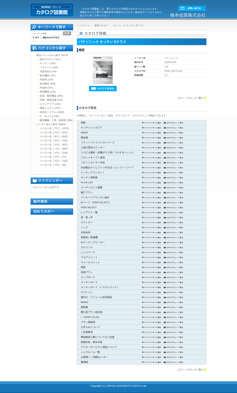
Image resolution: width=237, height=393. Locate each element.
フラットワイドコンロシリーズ (97, 142)
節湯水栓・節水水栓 (91, 342)
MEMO (84, 302)
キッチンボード (89, 282)
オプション (87, 292)
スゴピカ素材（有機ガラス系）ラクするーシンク (107, 152)
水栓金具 (85, 232)
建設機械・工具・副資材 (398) (56, 120)
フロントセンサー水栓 (93, 162)
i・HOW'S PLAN (90, 317)
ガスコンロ (87, 247)
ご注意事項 (87, 332)
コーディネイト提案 (91, 187)
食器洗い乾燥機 (89, 237)
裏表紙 (84, 362)
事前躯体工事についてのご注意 (97, 337)
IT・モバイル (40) (49, 116)
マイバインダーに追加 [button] (151, 122)
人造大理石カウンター (93, 147)
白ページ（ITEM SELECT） (96, 202)
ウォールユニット (90, 262)
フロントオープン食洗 (93, 157)
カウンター (87, 222)
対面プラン (87, 272)
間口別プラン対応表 (91, 312)
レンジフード (88, 252)
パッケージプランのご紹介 (95, 197)
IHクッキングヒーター (93, 242)
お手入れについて (90, 327)
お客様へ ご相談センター (94, 357)
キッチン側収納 (89, 177)
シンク (84, 227)
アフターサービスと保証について (99, 347)
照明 (83, 267)
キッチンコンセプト (91, 127)
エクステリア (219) (50, 104)
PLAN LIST (87, 182)
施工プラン (87, 192)
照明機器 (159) (48, 91)
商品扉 (84, 137)
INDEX (84, 132)
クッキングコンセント (93, 172)
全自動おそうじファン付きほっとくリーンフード (107, 167)
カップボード (88, 277)
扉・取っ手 (87, 217)
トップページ (83, 25)
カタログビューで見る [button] (173, 122)
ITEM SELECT (89, 207)
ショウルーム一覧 (90, 352)
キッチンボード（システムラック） (100, 287)
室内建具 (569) (48, 83)
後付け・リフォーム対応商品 (96, 297)
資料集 (84, 307)
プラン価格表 (88, 322)
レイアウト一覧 (89, 212)
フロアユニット (89, 257)
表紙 (83, 122)
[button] (192, 7)
